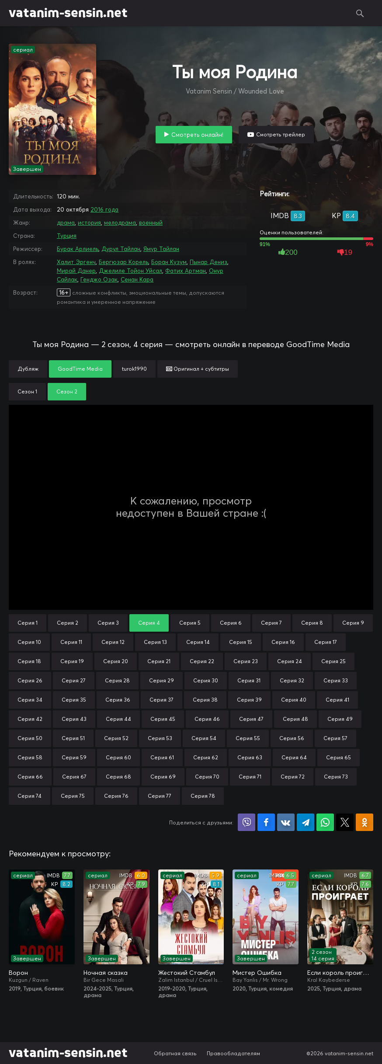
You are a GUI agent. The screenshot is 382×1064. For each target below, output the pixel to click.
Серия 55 (248, 738)
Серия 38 (205, 699)
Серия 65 (338, 757)
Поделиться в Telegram (305, 822)
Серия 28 (117, 680)
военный (151, 222)
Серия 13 (155, 642)
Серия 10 (29, 642)
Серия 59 (74, 757)
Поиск (360, 13)
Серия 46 (207, 719)
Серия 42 (29, 719)
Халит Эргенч (76, 261)
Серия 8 (312, 622)
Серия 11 (71, 642)
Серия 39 (249, 699)
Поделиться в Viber (246, 822)
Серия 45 (162, 719)
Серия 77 (159, 796)
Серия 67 (74, 776)
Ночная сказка (105, 973)
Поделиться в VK (286, 822)
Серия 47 (251, 719)
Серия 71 (250, 776)
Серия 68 (118, 776)
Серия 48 (295, 719)
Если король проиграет (340, 973)
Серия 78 (203, 796)
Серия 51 (73, 738)
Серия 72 (293, 776)
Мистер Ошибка (257, 973)
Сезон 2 (66, 391)
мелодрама (120, 222)
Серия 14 (198, 642)
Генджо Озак (99, 279)
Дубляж (27, 368)
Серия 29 (161, 680)
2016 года (104, 209)
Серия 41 (337, 699)
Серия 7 (271, 622)
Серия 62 (205, 757)
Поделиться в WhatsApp (325, 822)
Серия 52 (116, 738)
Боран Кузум (169, 261)
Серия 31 (248, 680)
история (89, 222)
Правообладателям (233, 1053)
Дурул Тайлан (120, 248)
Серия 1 (27, 622)
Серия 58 (29, 757)
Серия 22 (202, 661)
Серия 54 (203, 738)
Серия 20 (115, 661)
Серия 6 (231, 622)
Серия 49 (340, 719)
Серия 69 (163, 776)
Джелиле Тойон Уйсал (130, 270)
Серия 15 (240, 642)
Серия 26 (29, 680)
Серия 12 (113, 642)
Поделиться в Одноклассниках (364, 822)
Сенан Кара (137, 279)
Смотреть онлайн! (197, 134)
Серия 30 (205, 680)
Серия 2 (67, 622)
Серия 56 (291, 738)
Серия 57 (335, 738)
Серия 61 (162, 757)
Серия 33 (335, 680)
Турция (66, 235)
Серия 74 (29, 796)
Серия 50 (29, 738)
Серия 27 (74, 680)
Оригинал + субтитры (197, 368)
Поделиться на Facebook (266, 822)
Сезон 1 (27, 391)
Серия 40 (293, 699)
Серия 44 (118, 719)
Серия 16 (283, 642)
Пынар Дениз (208, 261)
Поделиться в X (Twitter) (345, 822)
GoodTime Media (80, 368)
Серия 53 (160, 738)
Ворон (18, 973)
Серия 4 (149, 622)
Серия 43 (74, 719)
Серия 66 (30, 776)
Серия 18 (29, 661)
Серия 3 (108, 622)
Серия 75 (73, 796)
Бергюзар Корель (123, 261)
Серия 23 (245, 661)
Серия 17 (325, 642)
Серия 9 (353, 622)
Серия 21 (158, 661)
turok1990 (134, 368)
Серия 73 (336, 776)
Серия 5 (190, 622)
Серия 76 (116, 796)
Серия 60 (118, 757)
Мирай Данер (76, 270)
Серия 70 (207, 776)
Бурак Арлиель (77, 248)
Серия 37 (161, 699)
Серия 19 (72, 661)
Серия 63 (249, 757)
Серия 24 (289, 661)
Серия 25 (333, 661)
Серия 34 (29, 699)
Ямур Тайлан (161, 248)
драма (66, 222)
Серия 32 (292, 680)
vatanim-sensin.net (68, 13)
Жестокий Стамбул (186, 973)
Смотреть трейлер (280, 134)
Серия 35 (74, 699)
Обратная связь (175, 1053)
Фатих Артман (185, 270)
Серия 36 (117, 699)
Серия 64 (294, 757)
